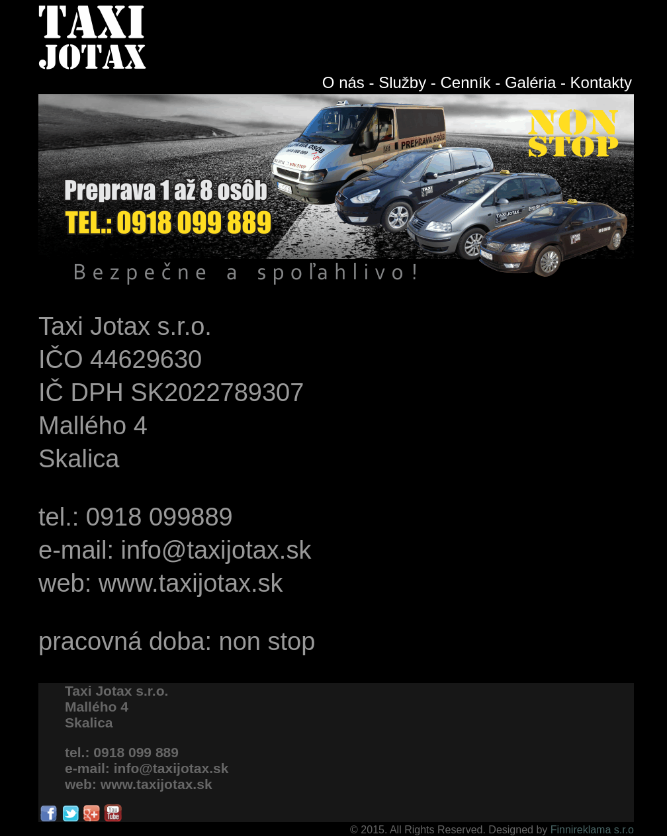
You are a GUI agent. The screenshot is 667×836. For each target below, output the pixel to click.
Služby (402, 82)
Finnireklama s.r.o (590, 829)
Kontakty (601, 82)
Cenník (466, 82)
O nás (343, 82)
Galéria (530, 82)
